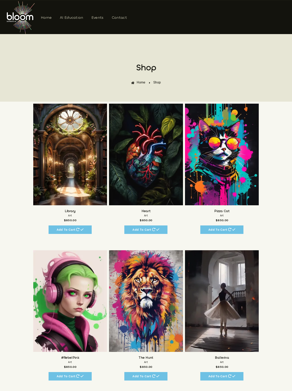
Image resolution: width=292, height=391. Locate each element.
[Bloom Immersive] (21, 17)
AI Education (71, 17)
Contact (119, 17)
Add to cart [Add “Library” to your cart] (70, 229)
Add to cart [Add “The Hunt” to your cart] (145, 376)
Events (97, 17)
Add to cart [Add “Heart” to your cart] (145, 229)
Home (46, 17)
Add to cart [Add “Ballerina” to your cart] (221, 376)
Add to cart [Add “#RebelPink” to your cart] (70, 376)
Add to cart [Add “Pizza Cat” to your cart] (221, 229)
